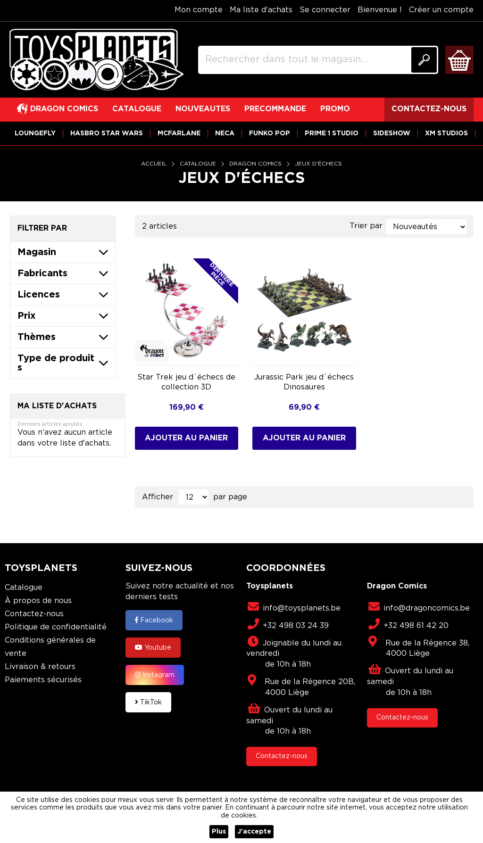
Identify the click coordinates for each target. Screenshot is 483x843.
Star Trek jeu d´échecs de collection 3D (186, 382)
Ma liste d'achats (261, 10)
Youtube (153, 647)
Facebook (154, 620)
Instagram (155, 674)
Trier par (366, 226)
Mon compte (199, 10)
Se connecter (325, 10)
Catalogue (199, 163)
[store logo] (96, 60)
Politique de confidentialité (56, 627)
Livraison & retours (40, 666)
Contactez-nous (34, 614)
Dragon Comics (256, 163)
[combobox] (318, 60)
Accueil (154, 163)
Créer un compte (441, 10)
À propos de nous (38, 600)
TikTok (148, 702)
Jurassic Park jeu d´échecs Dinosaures (304, 382)
